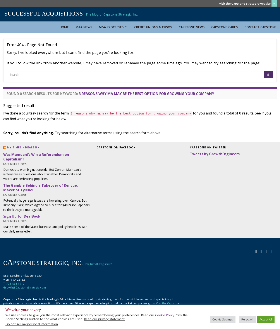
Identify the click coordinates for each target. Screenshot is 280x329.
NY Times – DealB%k (23, 147)
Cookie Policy (164, 315)
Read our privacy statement (104, 319)
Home (64, 27)
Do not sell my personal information (31, 324)
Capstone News (191, 27)
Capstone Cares (224, 27)
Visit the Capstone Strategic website (245, 3)
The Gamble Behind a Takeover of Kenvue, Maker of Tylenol (40, 187)
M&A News (84, 27)
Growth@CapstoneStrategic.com (24, 287)
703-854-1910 (15, 283)
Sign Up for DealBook (21, 216)
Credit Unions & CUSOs (153, 27)
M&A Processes (113, 27)
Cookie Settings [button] (222, 319)
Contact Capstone (260, 27)
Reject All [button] (247, 319)
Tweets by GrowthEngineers (215, 153)
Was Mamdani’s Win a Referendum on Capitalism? (36, 157)
